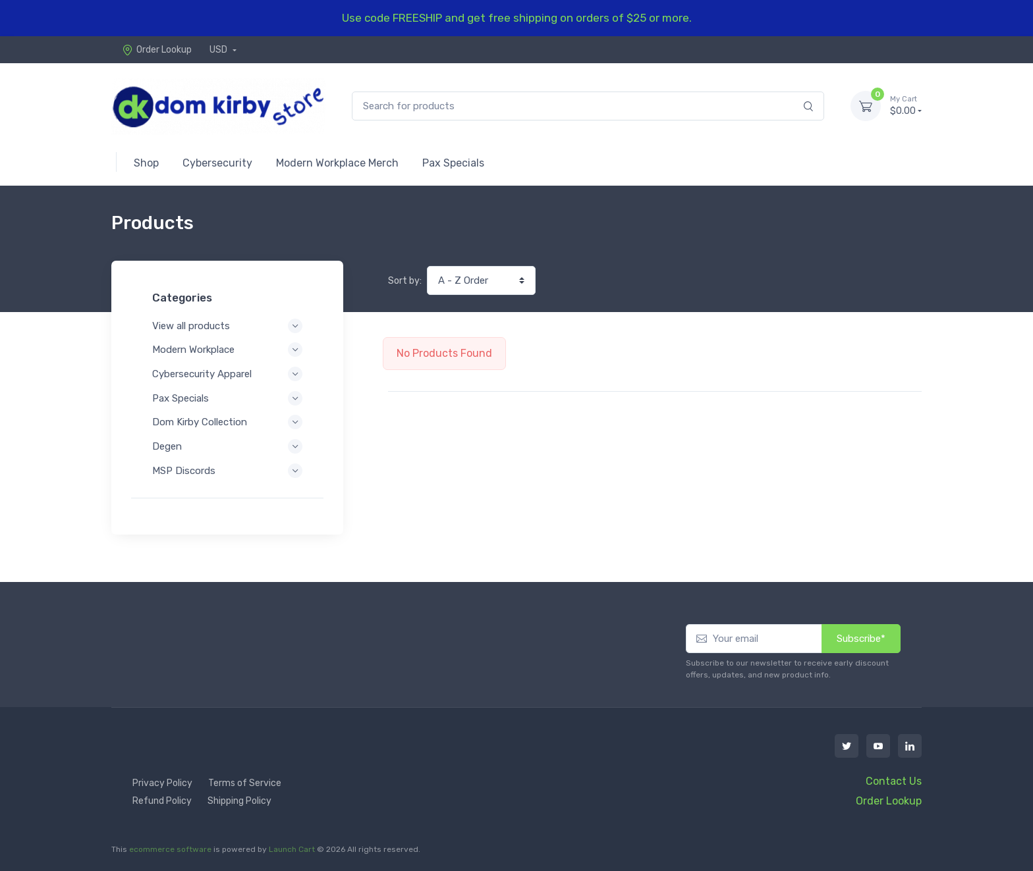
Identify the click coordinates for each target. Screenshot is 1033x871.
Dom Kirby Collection (227, 422)
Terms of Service (244, 783)
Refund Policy (162, 800)
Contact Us (894, 781)
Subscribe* (861, 639)
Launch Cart (292, 849)
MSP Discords (227, 470)
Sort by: (405, 280)
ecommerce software (170, 849)
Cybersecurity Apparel (227, 374)
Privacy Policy (162, 783)
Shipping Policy (239, 800)
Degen (227, 446)
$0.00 (906, 105)
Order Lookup (157, 49)
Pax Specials (227, 398)
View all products (227, 326)
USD (219, 49)
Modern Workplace (227, 349)
